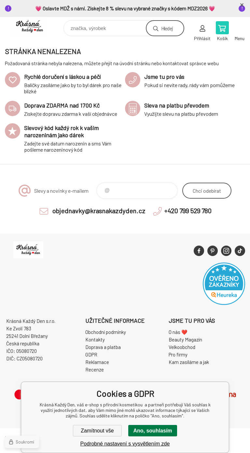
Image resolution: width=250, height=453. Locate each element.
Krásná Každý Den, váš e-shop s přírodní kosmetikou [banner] (33, 26)
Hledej (167, 28)
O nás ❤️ (178, 332)
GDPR (91, 354)
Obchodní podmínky (105, 332)
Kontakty (95, 339)
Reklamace (97, 362)
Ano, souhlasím (152, 430)
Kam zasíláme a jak (189, 362)
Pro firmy (178, 354)
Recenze (94, 369)
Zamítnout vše (97, 430)
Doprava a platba (103, 347)
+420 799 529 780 (188, 211)
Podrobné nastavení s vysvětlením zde (125, 443)
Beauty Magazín (185, 339)
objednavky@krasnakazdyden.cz (98, 211)
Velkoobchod (182, 347)
